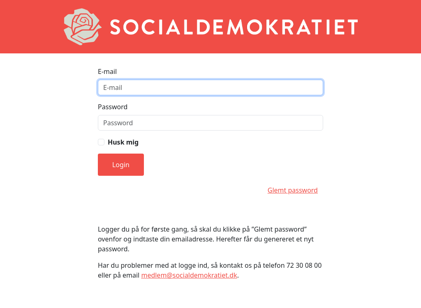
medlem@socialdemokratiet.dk (189, 275)
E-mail (107, 71)
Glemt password (293, 190)
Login (121, 164)
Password (112, 106)
